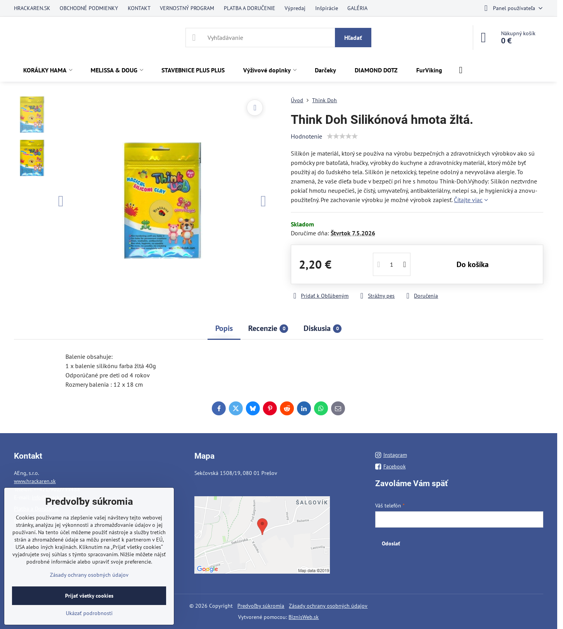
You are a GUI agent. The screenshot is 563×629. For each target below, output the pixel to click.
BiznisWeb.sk (303, 617)
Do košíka (473, 264)
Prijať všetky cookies (89, 595)
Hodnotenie (306, 136)
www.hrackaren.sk (35, 481)
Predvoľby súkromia (260, 605)
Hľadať (353, 37)
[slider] (342, 136)
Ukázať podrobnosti (89, 613)
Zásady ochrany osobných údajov (328, 605)
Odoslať (391, 543)
